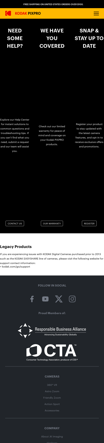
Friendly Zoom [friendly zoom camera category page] (52, 397)
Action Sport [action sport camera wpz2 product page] (52, 404)
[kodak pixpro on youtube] (45, 299)
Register (89, 223)
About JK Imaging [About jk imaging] (52, 436)
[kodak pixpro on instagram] (72, 299)
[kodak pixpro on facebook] (32, 299)
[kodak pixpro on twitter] (59, 299)
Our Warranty (52, 223)
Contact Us (15, 223)
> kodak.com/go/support (15, 266)
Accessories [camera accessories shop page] (52, 410)
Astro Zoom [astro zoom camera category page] (52, 391)
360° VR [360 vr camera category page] (52, 385)
